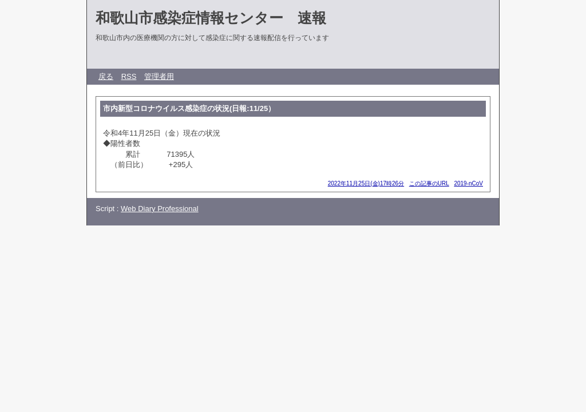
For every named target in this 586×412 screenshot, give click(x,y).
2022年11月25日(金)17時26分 (366, 183)
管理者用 (159, 76)
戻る (105, 76)
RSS (129, 76)
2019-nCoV (468, 183)
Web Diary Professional (160, 208)
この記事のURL (429, 183)
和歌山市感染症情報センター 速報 (211, 18)
